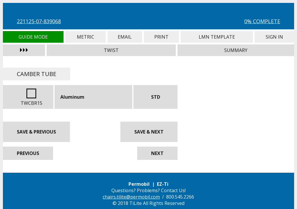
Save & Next (149, 132)
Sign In (274, 37)
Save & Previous (36, 132)
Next (157, 153)
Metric (85, 37)
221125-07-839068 (39, 21)
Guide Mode (33, 37)
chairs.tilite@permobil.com (131, 197)
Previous (28, 153)
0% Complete (262, 21)
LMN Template (217, 37)
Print (161, 37)
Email (125, 37)
